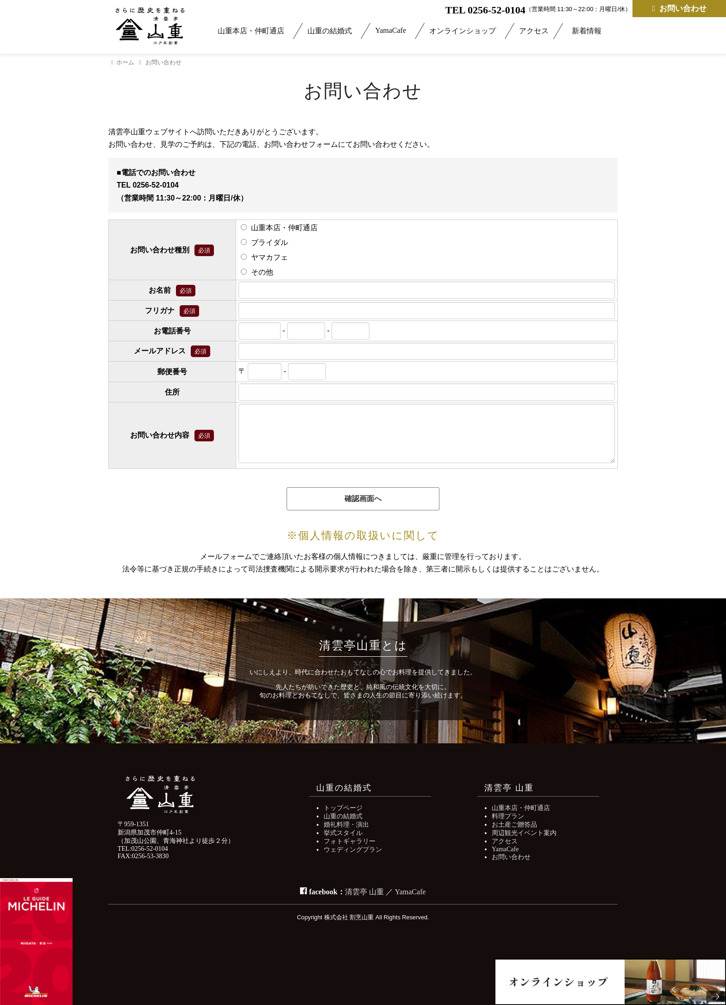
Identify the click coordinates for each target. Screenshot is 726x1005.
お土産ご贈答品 (514, 824)
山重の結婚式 (329, 31)
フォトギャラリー (350, 841)
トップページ (343, 807)
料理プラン (508, 816)
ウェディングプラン (353, 849)
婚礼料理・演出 (346, 824)
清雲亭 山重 (364, 892)
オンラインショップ (462, 31)
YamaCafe (390, 30)
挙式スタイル (343, 832)
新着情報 (586, 31)
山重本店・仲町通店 (251, 31)
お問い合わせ (679, 8)
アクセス (534, 31)
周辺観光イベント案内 (524, 832)
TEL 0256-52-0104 (485, 9)
